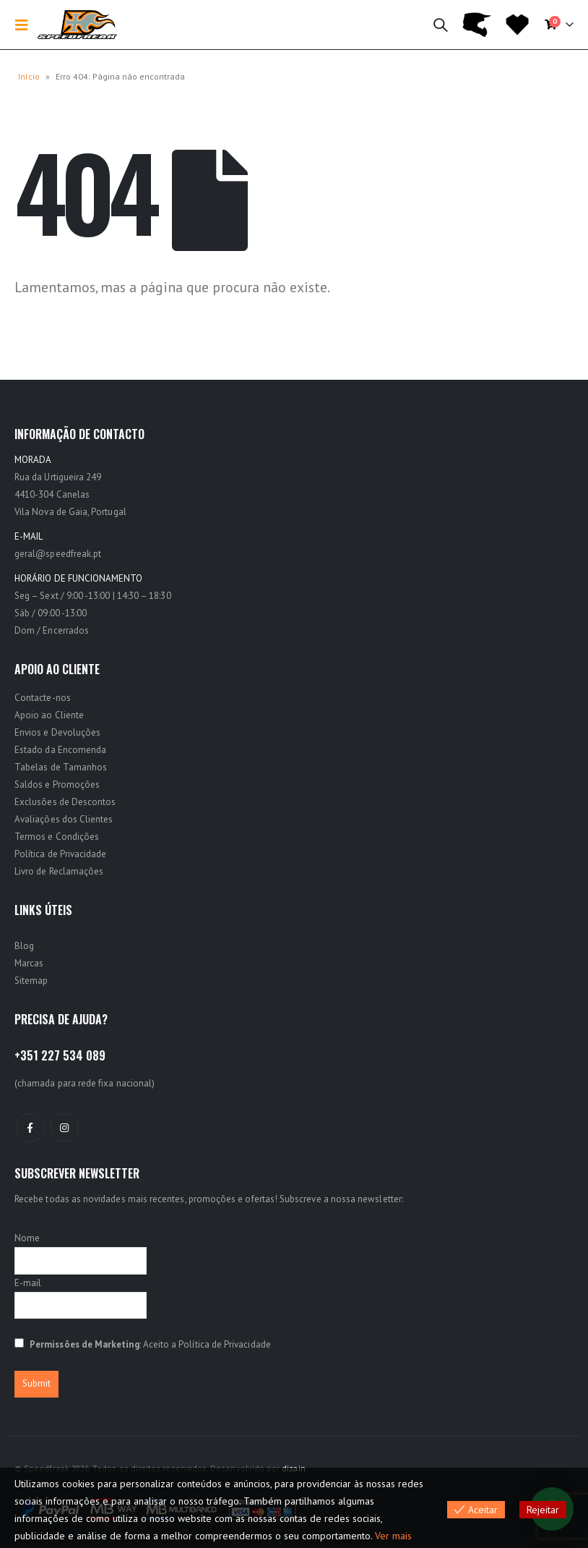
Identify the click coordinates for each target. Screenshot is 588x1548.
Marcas (28, 963)
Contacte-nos (42, 698)
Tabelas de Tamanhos (60, 767)
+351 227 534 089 (59, 1055)
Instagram (64, 1127)
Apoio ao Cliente (49, 715)
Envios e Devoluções (57, 732)
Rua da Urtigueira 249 (57, 477)
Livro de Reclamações (58, 871)
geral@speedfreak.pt (57, 554)
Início (29, 76)
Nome (27, 1238)
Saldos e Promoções (57, 784)
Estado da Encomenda (60, 750)
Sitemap (31, 980)
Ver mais (393, 1535)
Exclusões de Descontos (65, 802)
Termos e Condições (56, 836)
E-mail (27, 1283)
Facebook (30, 1127)
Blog (24, 946)
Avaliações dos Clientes (63, 819)
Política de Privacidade (60, 854)
